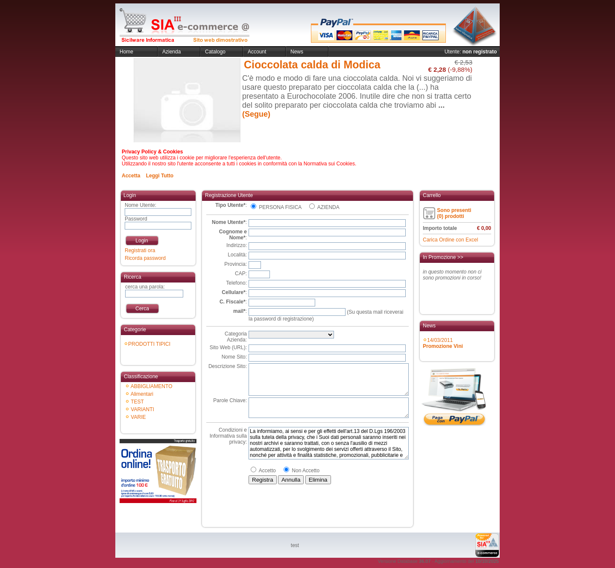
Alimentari (142, 394)
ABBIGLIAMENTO (152, 386)
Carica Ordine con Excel (450, 240)
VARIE (138, 417)
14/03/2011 (443, 343)
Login (141, 241)
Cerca (142, 309)
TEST (137, 402)
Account (257, 52)
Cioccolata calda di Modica (312, 65)
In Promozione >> (443, 257)
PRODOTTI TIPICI (149, 344)
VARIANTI (142, 409)
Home (126, 52)
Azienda (171, 52)
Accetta (131, 176)
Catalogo (215, 52)
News (296, 52)
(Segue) (256, 114)
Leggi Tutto (159, 176)
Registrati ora (140, 250)
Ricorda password (145, 258)
